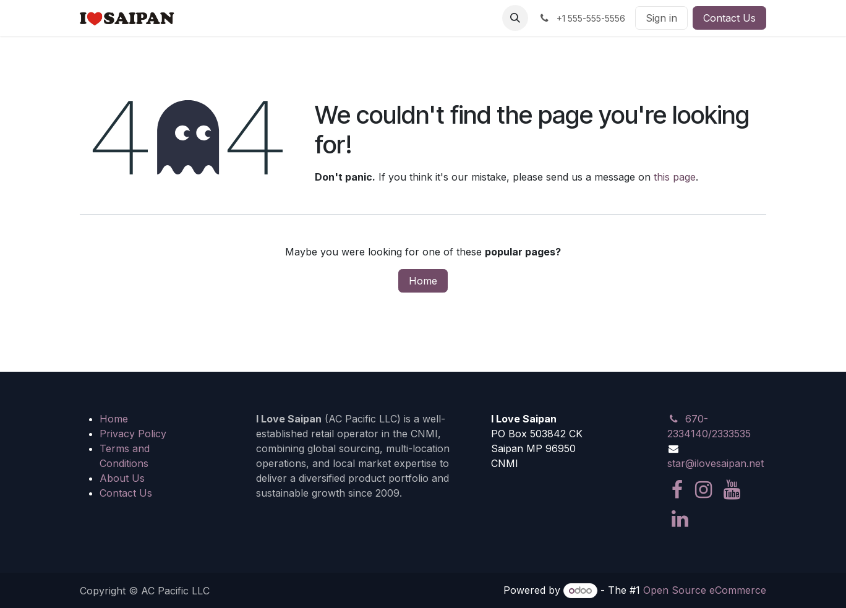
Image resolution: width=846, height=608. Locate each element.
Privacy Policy (133, 433)
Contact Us (729, 18)
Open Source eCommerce (704, 590)
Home (423, 281)
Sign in (661, 18)
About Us (122, 478)
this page (675, 177)
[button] (515, 18)
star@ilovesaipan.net (715, 463)
